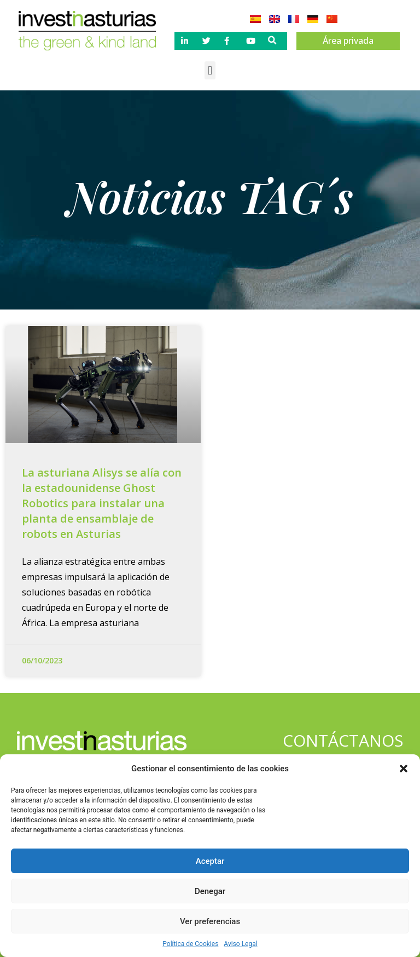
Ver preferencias (210, 921)
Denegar (210, 891)
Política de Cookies (190, 944)
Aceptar (210, 861)
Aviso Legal (240, 944)
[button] (403, 768)
